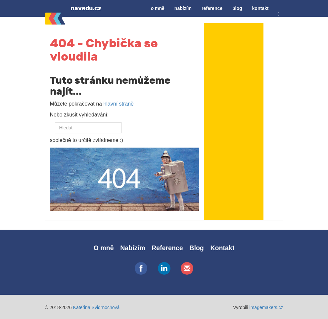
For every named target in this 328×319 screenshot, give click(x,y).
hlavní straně (118, 104)
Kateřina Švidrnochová (96, 307)
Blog (237, 8)
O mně (157, 8)
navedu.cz (85, 8)
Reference (212, 8)
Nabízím (183, 8)
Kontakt (260, 8)
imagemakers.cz (266, 307)
